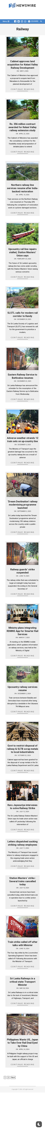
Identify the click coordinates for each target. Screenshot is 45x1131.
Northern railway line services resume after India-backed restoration (22, 188)
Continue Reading (22, 89)
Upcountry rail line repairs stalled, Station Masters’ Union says (22, 252)
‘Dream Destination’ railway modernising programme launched (22, 504)
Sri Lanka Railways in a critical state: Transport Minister (22, 981)
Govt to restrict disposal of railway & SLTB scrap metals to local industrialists (22, 748)
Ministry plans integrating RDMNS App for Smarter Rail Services (22, 631)
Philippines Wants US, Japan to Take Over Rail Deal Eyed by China (22, 1042)
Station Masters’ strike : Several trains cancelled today (22, 881)
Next (13, 1077)
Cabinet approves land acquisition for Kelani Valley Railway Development (22, 64)
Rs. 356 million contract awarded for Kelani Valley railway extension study (22, 127)
